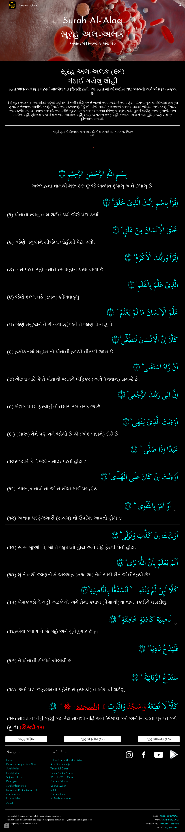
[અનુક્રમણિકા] (26, 739)
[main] (92, 30)
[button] (4, 5)
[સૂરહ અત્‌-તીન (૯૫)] (92, 739)
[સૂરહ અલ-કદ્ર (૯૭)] (158, 739)
